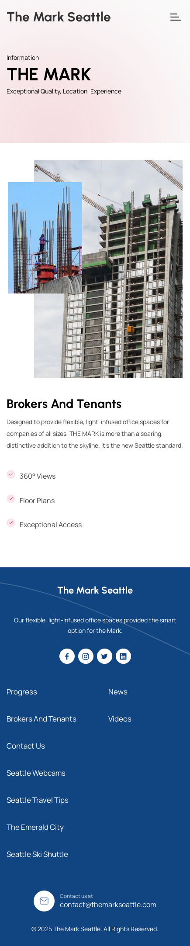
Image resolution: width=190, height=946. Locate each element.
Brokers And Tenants (41, 719)
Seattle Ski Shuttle (37, 854)
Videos (119, 719)
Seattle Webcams (36, 773)
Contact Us (26, 746)
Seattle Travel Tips (38, 800)
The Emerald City (35, 827)
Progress (22, 692)
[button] (175, 17)
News (118, 692)
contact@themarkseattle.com (108, 904)
